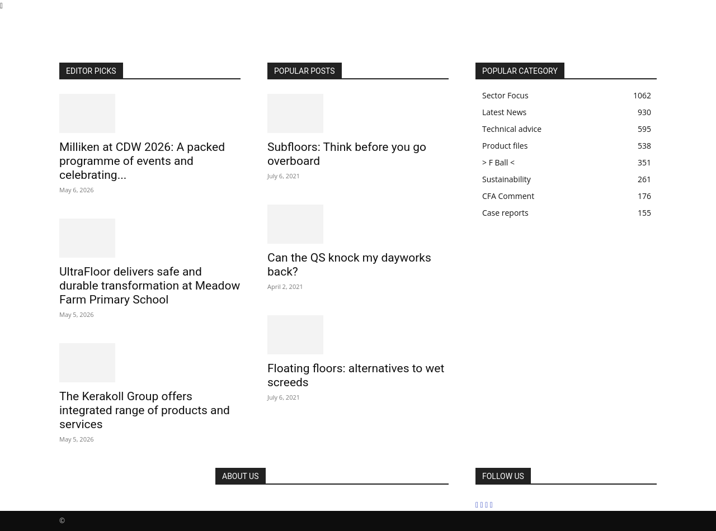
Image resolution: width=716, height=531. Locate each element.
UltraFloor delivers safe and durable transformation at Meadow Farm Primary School (149, 285)
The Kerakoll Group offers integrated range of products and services (144, 410)
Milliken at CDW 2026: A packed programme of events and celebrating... (142, 161)
